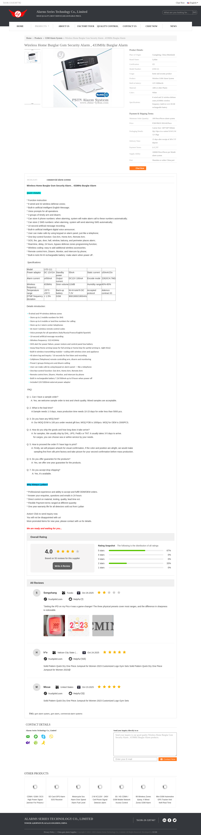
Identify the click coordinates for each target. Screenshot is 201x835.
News (173, 26)
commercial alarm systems (71, 714)
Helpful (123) (79, 659)
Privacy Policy (49, 832)
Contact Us (130, 26)
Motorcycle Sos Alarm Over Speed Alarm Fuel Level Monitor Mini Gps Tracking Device (78, 803)
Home (20, 26)
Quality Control (107, 26)
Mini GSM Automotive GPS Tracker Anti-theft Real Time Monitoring (165, 801)
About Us (64, 26)
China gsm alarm (63, 832)
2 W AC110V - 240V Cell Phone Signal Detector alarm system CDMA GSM (100, 801)
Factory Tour (85, 26)
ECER (155, 832)
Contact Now (167, 759)
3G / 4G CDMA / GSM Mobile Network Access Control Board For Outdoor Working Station (121, 803)
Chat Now (180, 3)
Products (42, 26)
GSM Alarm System (53, 38)
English (194, 3)
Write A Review (62, 566)
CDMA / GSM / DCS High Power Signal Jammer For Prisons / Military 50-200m (35, 801)
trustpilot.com (55, 599)
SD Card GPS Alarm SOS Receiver (56, 798)
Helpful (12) (79, 693)
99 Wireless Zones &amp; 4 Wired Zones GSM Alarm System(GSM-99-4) (143, 801)
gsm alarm (55, 714)
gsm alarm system (42, 714)
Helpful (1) (78, 599)
